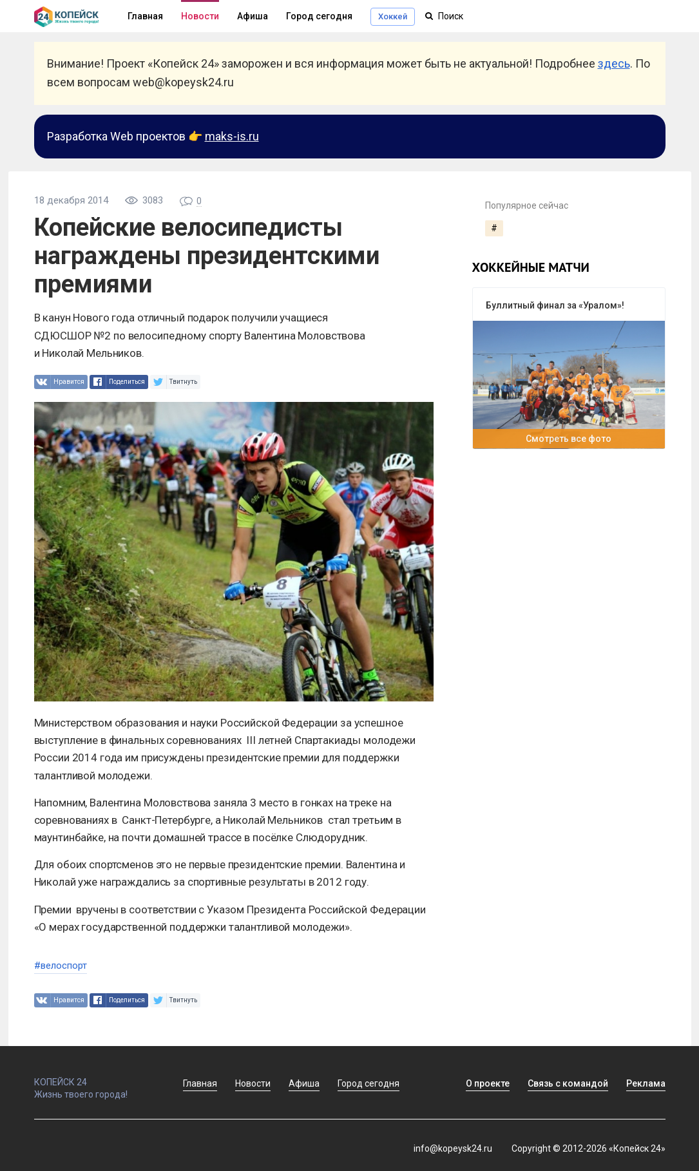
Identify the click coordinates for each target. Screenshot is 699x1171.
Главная (200, 1083)
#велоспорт (60, 965)
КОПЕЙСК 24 (94, 1076)
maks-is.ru (232, 136)
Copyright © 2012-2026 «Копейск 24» (588, 1148)
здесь (614, 63)
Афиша (252, 16)
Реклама (645, 1083)
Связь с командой (568, 1083)
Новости (200, 16)
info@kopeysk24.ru (453, 1148)
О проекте (488, 1083)
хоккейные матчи (530, 267)
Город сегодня (319, 16)
